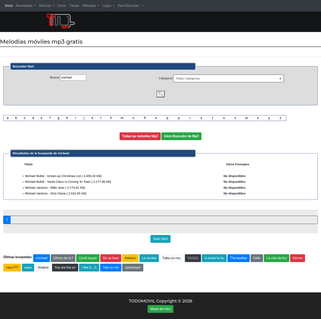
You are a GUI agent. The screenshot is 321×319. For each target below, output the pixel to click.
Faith (256, 258)
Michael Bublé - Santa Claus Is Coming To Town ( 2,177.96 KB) (67, 181)
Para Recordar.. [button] (129, 6)
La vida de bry (277, 258)
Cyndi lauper (88, 258)
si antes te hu (214, 258)
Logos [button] (107, 6)
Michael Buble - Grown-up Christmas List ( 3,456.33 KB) (63, 176)
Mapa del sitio (160, 309)
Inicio (9, 5)
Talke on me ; (171, 258)
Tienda (74, 6)
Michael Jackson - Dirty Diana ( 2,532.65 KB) (55, 193)
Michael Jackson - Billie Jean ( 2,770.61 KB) (54, 187)
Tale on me (111, 267)
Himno (297, 258)
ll (111, 118)
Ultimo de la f (63, 258)
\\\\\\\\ (193, 258)
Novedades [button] (24, 6)
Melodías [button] (89, 6)
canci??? (12, 267)
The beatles (238, 258)
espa (28, 267)
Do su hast (111, 258)
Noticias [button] (45, 6)
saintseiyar (133, 267)
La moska (149, 258)
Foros (62, 6)
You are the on (65, 267)
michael (41, 258)
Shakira (43, 267)
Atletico (130, 258)
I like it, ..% (89, 267)
